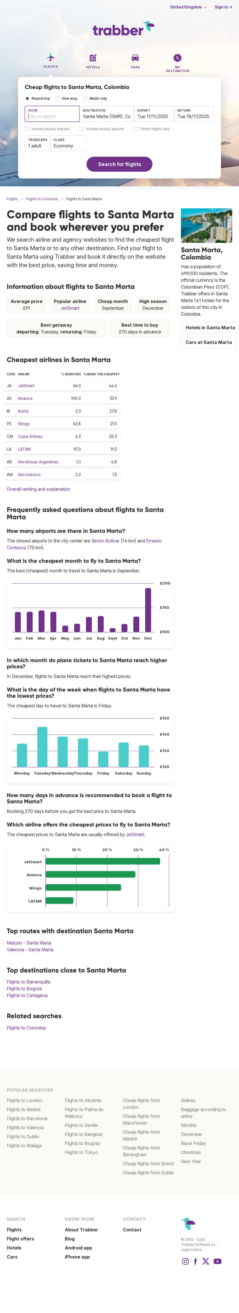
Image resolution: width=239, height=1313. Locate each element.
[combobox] (52, 114)
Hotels (14, 1248)
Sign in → (224, 7)
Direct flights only (155, 129)
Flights (14, 1230)
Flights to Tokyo (81, 1152)
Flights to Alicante (83, 1100)
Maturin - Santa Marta (29, 943)
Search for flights (119, 164)
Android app (78, 1248)
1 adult (34, 146)
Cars (12, 1257)
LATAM (24, 449)
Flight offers (20, 1239)
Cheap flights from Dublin (148, 1172)
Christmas (191, 1152)
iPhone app (77, 1257)
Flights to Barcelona (27, 1118)
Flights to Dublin (23, 1136)
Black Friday (193, 1143)
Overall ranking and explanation (38, 489)
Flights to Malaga (24, 1145)
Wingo (24, 423)
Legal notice (191, 1249)
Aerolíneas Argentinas (38, 461)
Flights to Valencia (25, 1127)
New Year (191, 1161)
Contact (132, 1230)
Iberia (23, 411)
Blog (70, 1239)
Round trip (41, 98)
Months (188, 1125)
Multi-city (98, 98)
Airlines (188, 1100)
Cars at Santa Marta (209, 342)
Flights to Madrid (23, 1109)
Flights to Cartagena (27, 995)
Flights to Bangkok (84, 1134)
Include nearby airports (51, 129)
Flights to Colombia (26, 1028)
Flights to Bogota (24, 988)
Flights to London (24, 1100)
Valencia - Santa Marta (30, 949)
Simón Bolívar (105, 541)
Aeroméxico (29, 474)
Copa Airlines (30, 436)
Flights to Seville (81, 1125)
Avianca (25, 398)
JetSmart (70, 308)
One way (70, 98)
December (191, 1134)
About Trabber (81, 1230)
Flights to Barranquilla (28, 982)
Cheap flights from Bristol (148, 1163)
